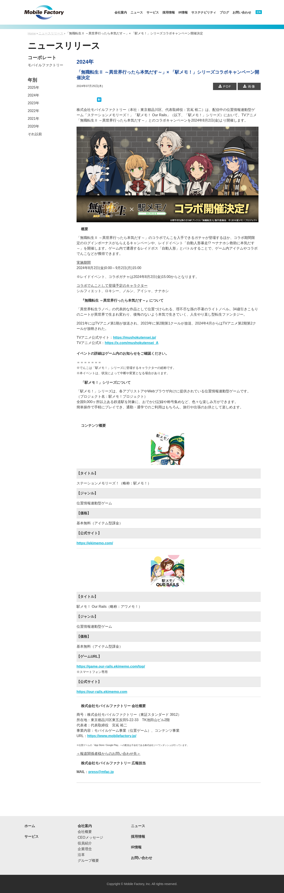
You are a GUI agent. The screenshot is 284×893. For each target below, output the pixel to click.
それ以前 (35, 134)
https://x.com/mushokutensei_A (131, 343)
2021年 (33, 118)
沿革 (81, 855)
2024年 (33, 95)
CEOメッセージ (90, 837)
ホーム (29, 826)
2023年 (33, 103)
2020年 (33, 126)
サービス (152, 12)
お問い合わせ (242, 12)
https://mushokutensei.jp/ (134, 337)
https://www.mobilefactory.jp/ (111, 736)
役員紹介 (85, 843)
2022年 (33, 111)
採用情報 (168, 12)
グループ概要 (88, 860)
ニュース (136, 12)
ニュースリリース (50, 33)
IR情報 (183, 12)
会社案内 (120, 12)
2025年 (33, 87)
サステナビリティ (203, 12)
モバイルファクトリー (45, 65)
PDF (224, 86)
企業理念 (85, 849)
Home (32, 33)
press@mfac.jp (101, 772)
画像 (249, 86)
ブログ (224, 12)
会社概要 (85, 832)
